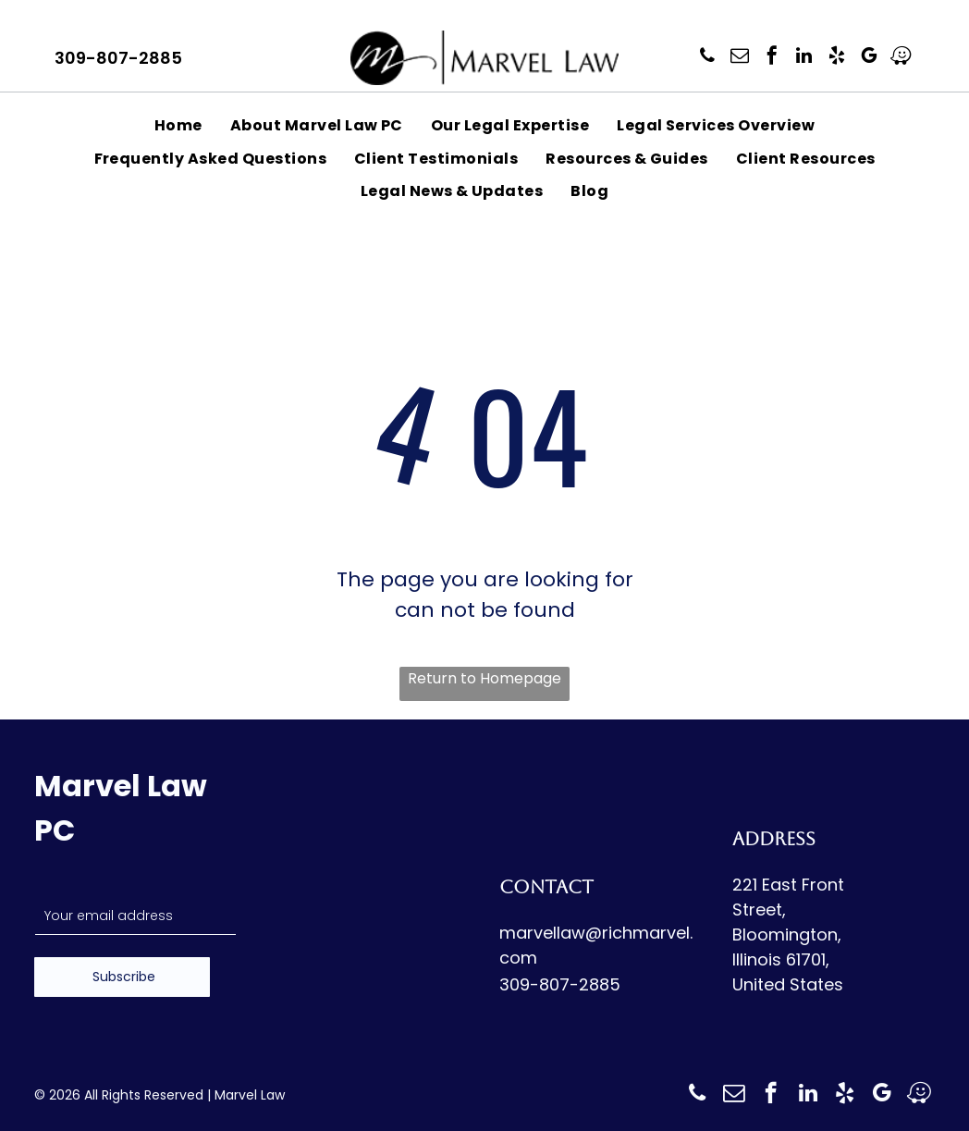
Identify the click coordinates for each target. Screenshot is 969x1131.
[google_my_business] (869, 58)
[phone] (707, 58)
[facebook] (772, 58)
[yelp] (837, 58)
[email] (740, 58)
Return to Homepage (484, 678)
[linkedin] (804, 58)
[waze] (901, 58)
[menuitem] (178, 125)
